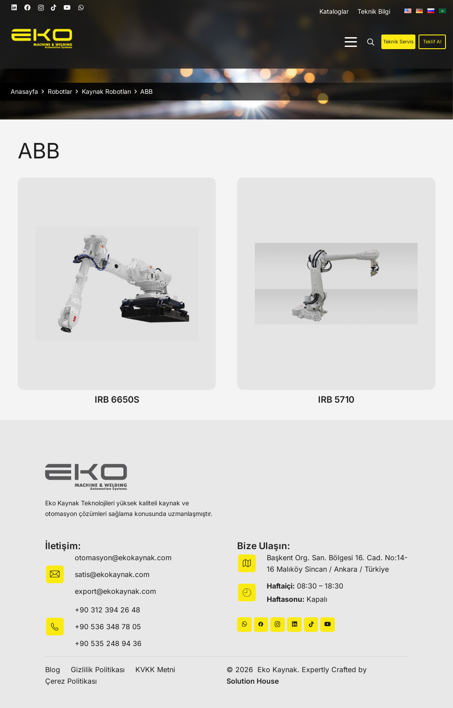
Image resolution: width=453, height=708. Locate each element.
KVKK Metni (155, 669)
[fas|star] (60, 626)
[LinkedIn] (14, 7)
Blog (52, 669)
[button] (351, 42)
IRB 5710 (336, 399)
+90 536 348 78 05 (108, 626)
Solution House (252, 681)
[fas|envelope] (60, 574)
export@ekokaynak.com (115, 591)
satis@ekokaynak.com (112, 574)
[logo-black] (86, 477)
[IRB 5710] (336, 283)
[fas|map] (252, 563)
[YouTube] (67, 7)
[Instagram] (41, 7)
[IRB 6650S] (116, 283)
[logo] (42, 39)
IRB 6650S (117, 399)
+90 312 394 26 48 (107, 609)
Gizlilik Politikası (98, 669)
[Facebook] (27, 7)
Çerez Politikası (71, 681)
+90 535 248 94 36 (108, 643)
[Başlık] (261, 624)
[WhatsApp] (81, 7)
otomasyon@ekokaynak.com (123, 557)
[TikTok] (53, 7)
